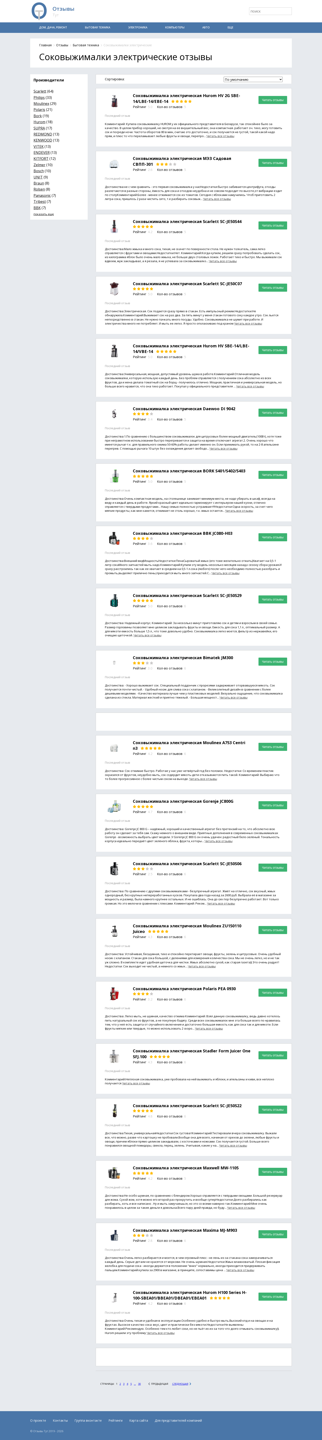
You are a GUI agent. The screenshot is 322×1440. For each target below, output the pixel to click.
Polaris (39, 109)
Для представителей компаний (178, 1420)
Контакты (60, 1420)
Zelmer (39, 164)
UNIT (38, 177)
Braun (39, 183)
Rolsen (39, 189)
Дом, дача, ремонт (53, 27)
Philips (39, 97)
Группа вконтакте (88, 1420)
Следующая (180, 1383)
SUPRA (39, 128)
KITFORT (41, 158)
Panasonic (42, 195)
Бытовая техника (97, 27)
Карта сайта (138, 1420)
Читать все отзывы (220, 136)
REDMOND (43, 134)
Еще (230, 27)
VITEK (39, 146)
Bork (38, 115)
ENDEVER (42, 152)
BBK (37, 207)
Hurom (39, 121)
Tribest (40, 201)
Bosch (39, 170)
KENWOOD (43, 140)
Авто (206, 27)
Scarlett (40, 91)
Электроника (137, 27)
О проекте (38, 1420)
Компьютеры (174, 27)
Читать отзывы (273, 100)
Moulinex (41, 103)
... (135, 1383)
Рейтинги (115, 1420)
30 (139, 1383)
